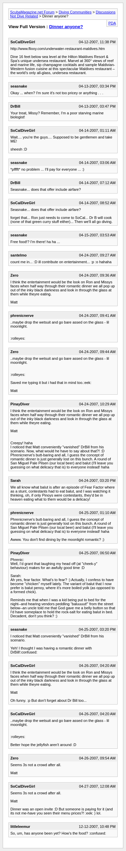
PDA (112, 23)
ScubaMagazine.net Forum (32, 12)
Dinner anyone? (66, 26)
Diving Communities (75, 12)
